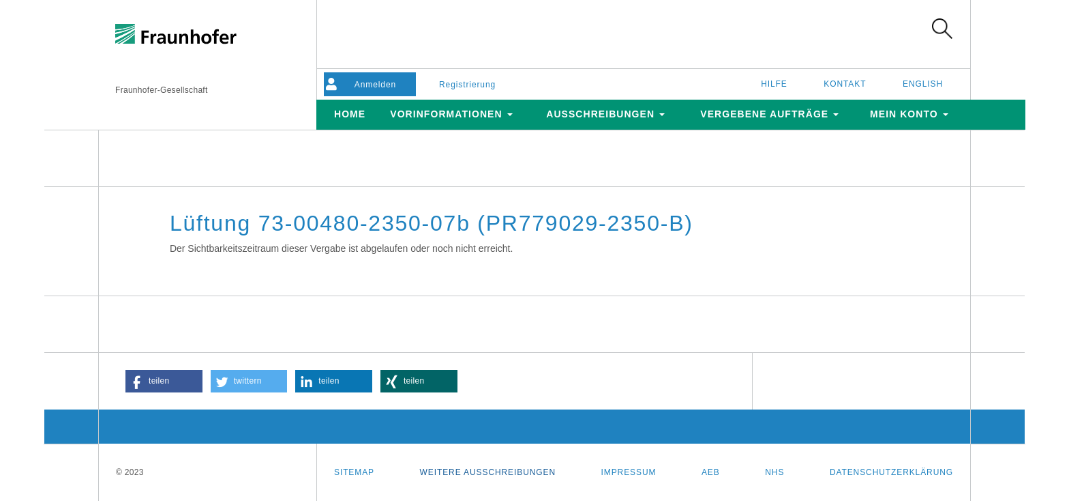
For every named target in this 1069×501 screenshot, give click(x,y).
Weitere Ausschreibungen (488, 472)
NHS (774, 472)
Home (349, 114)
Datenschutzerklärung (891, 472)
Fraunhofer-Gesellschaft (161, 90)
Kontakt (845, 84)
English (923, 84)
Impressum (629, 472)
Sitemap (354, 472)
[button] (163, 381)
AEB (711, 472)
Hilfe (774, 84)
